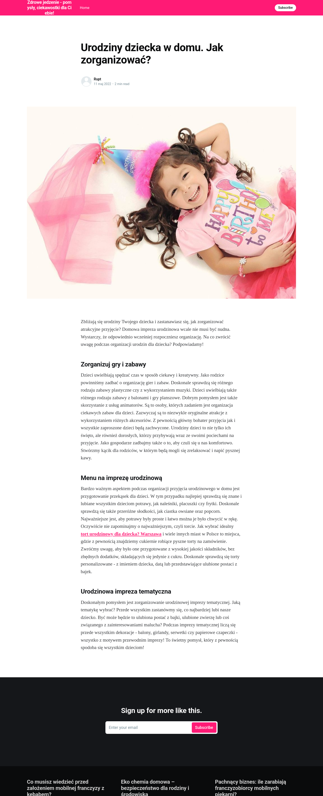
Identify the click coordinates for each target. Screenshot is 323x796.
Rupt (97, 79)
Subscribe (285, 8)
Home (84, 8)
